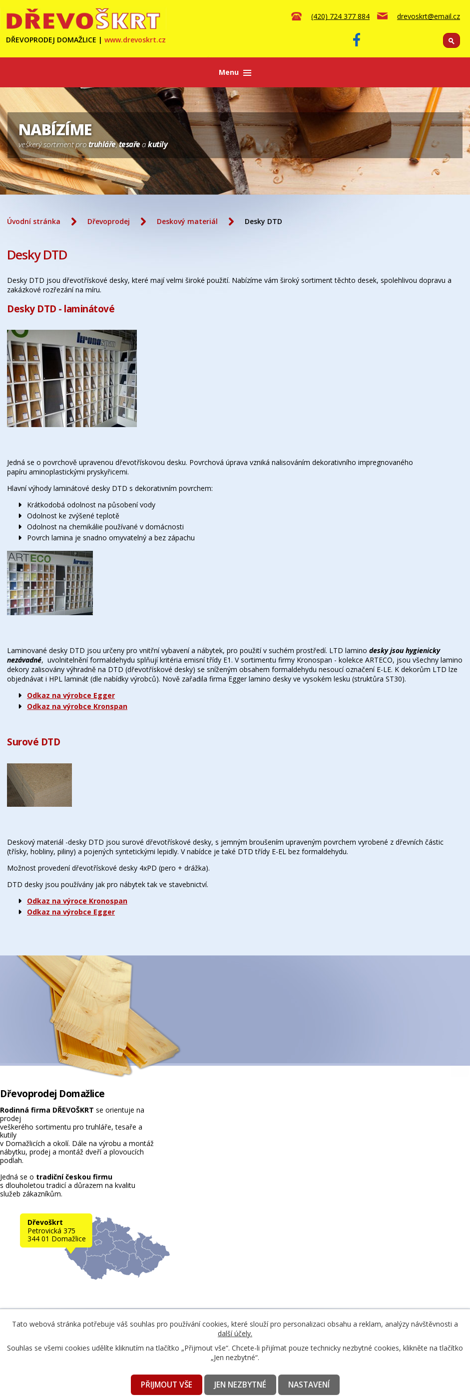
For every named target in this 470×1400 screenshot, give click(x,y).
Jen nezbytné (240, 1385)
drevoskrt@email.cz (428, 16)
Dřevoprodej (108, 221)
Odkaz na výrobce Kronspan (77, 706)
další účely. (235, 1333)
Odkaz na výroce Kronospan (77, 901)
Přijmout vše (166, 1385)
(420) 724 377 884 (340, 16)
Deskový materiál (187, 221)
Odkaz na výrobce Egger (71, 695)
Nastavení (309, 1385)
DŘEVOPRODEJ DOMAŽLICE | (86, 39)
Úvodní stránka (33, 221)
